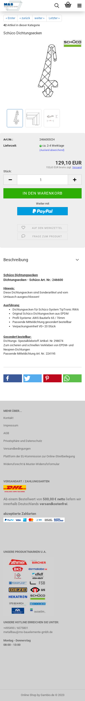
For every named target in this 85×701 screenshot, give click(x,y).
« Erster (10, 18)
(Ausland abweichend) (51, 150)
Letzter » (54, 18)
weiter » (39, 18)
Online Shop (28, 695)
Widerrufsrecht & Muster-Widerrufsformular (31, 464)
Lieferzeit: (10, 145)
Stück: (7, 171)
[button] (12, 378)
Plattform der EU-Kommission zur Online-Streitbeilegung (39, 456)
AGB (6, 433)
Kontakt (8, 418)
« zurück (24, 18)
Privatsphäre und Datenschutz (22, 441)
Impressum (10, 425)
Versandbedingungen (17, 448)
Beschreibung (15, 259)
